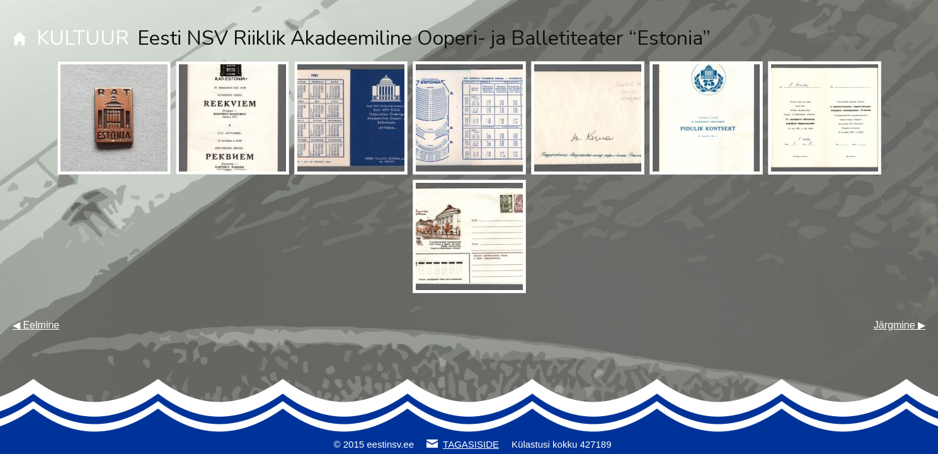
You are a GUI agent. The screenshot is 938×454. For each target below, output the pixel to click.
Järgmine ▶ (899, 325)
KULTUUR (83, 38)
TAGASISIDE (471, 444)
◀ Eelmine (36, 325)
